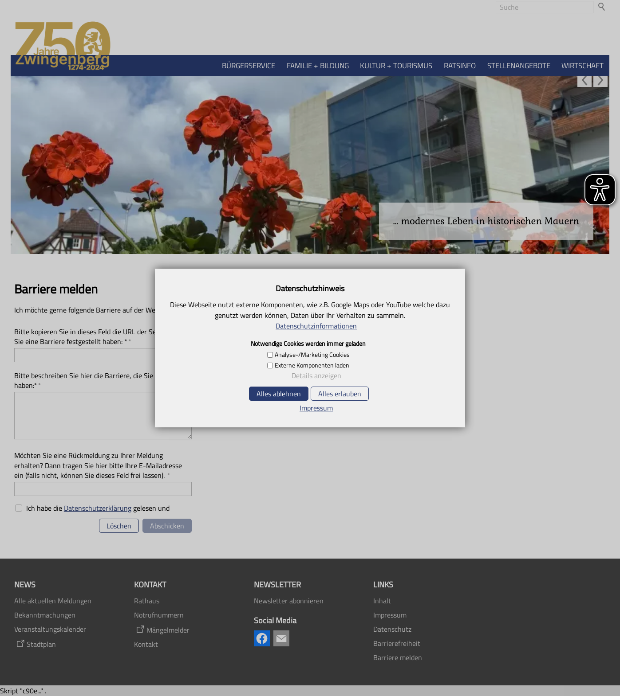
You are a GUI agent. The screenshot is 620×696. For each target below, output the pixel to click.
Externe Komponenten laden (312, 365)
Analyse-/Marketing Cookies (312, 355)
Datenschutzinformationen (316, 326)
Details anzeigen (316, 375)
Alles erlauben (339, 393)
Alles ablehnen (279, 393)
